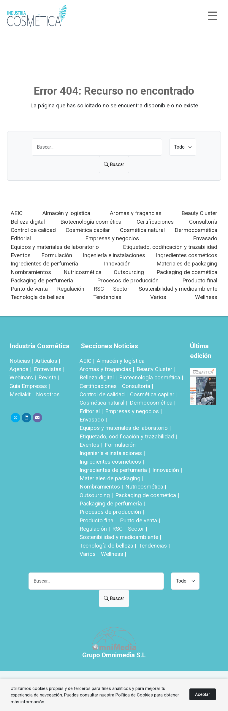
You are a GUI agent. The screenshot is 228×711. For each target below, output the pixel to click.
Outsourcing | (96, 495)
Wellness (206, 297)
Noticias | (21, 360)
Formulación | (122, 444)
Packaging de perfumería (42, 280)
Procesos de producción (128, 280)
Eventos (21, 255)
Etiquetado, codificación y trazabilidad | (128, 436)
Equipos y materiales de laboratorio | (125, 427)
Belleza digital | (98, 377)
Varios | (89, 554)
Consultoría (203, 221)
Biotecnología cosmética (90, 221)
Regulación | (95, 528)
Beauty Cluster (199, 213)
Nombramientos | (101, 486)
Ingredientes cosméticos (186, 255)
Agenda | (20, 369)
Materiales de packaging (186, 263)
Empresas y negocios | (133, 411)
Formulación (56, 255)
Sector (121, 288)
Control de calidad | (104, 394)
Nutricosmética (83, 272)
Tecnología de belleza (37, 297)
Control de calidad (33, 230)
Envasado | (93, 419)
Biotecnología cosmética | (151, 377)
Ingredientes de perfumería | (115, 470)
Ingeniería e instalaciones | (112, 453)
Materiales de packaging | (111, 478)
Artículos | (47, 360)
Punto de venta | (140, 520)
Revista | (48, 377)
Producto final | (99, 520)
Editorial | (91, 411)
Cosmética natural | (103, 402)
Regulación (70, 288)
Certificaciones (155, 221)
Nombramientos (31, 272)
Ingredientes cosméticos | (112, 461)
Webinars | (23, 377)
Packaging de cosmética (186, 272)
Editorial (21, 238)
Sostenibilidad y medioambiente (178, 288)
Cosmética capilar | (154, 394)
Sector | (137, 528)
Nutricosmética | (145, 486)
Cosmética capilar (88, 230)
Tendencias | (154, 545)
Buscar (114, 164)
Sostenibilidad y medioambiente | (120, 537)
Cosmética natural (142, 230)
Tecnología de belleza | (108, 545)
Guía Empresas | (30, 386)
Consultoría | (137, 386)
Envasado (205, 238)
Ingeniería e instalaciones (114, 255)
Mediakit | (22, 394)
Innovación (117, 263)
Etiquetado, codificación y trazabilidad (170, 247)
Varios (158, 297)
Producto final (199, 280)
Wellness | (113, 554)
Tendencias (107, 297)
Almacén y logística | (122, 360)
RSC (99, 288)
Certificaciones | (100, 386)
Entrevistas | (49, 369)
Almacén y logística (66, 213)
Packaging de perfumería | (112, 503)
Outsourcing (129, 272)
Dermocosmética (196, 230)
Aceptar (202, 694)
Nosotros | (49, 394)
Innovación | (167, 470)
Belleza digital (28, 221)
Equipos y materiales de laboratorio (55, 247)
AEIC (17, 213)
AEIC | (87, 360)
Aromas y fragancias (136, 213)
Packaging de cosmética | (147, 495)
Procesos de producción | (112, 511)
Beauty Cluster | (156, 369)
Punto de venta (29, 288)
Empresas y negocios (112, 238)
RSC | (119, 528)
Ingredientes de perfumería (44, 263)
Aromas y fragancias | (107, 369)
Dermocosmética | (152, 402)
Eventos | (91, 444)
